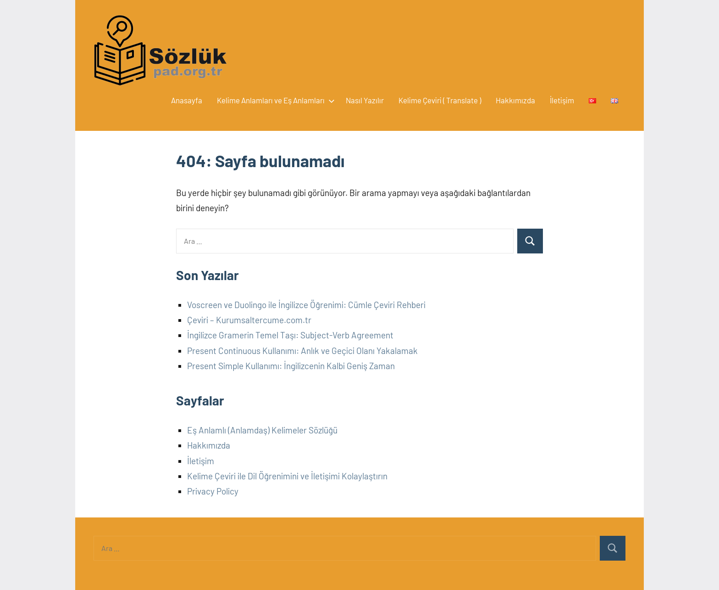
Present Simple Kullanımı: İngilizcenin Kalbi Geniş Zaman (291, 365)
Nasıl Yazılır (365, 100)
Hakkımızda (515, 100)
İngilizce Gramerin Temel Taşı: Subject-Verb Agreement (290, 335)
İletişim (562, 100)
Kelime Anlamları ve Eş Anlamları (274, 100)
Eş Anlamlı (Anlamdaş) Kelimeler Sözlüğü (262, 430)
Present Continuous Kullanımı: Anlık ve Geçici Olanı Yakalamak (302, 350)
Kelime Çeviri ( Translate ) (439, 100)
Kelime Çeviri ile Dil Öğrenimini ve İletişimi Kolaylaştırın (287, 476)
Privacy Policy (212, 491)
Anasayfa (186, 100)
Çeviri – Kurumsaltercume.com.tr (249, 320)
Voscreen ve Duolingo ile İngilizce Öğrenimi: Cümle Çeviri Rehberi (306, 304)
